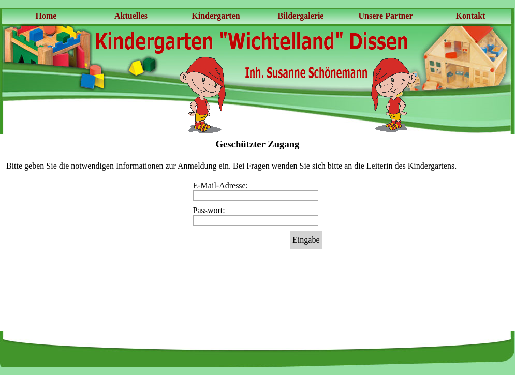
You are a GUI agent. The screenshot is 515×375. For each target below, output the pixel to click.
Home (46, 15)
